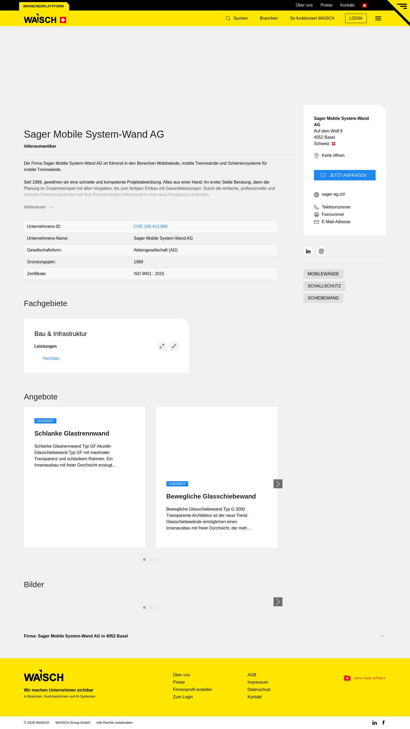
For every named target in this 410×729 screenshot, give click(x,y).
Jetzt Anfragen (343, 175)
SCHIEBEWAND (323, 298)
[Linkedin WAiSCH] (374, 723)
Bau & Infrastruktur (60, 333)
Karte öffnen (329, 155)
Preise (326, 5)
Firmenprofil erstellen (192, 689)
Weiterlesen (39, 207)
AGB (252, 675)
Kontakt (347, 5)
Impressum (258, 682)
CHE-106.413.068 (150, 226)
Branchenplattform (43, 6)
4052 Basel (324, 137)
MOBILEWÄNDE (323, 274)
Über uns (304, 5)
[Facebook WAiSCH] (383, 723)
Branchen (269, 18)
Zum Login (183, 697)
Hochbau (51, 358)
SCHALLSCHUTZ (324, 286)
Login (355, 18)
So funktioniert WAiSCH (312, 18)
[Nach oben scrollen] (382, 636)
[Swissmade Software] (354, 678)
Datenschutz (259, 689)
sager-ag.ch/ (329, 194)
